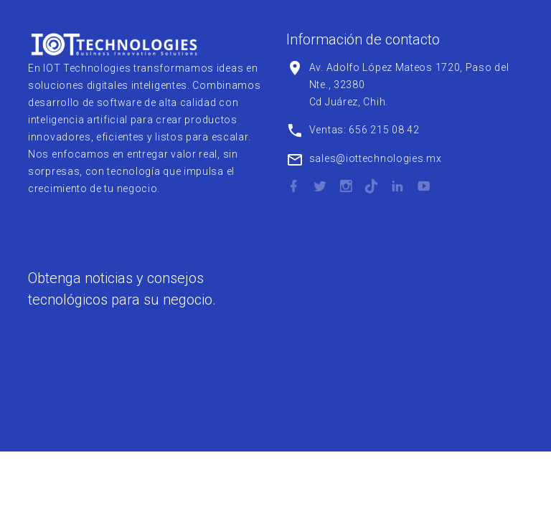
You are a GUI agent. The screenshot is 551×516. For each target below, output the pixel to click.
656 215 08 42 (384, 129)
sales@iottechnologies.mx (375, 158)
